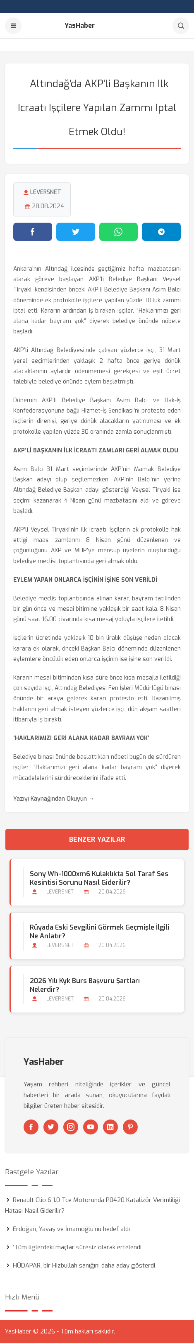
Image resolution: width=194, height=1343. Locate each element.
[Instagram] (70, 1127)
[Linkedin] (110, 1127)
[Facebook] (31, 1127)
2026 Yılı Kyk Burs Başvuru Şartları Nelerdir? (85, 985)
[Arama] (180, 25)
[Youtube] (90, 1127)
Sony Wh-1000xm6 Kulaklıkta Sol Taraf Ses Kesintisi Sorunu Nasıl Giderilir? (99, 878)
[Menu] (13, 25)
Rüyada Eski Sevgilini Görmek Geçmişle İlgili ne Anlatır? (99, 931)
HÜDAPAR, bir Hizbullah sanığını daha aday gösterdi (84, 1265)
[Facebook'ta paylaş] (32, 232)
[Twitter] (50, 1127)
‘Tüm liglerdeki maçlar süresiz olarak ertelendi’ (78, 1247)
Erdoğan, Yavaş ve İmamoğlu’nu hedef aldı (71, 1229)
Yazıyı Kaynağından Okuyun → (53, 799)
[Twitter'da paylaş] (75, 232)
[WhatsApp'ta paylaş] (118, 232)
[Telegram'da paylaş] (161, 232)
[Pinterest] (130, 1127)
